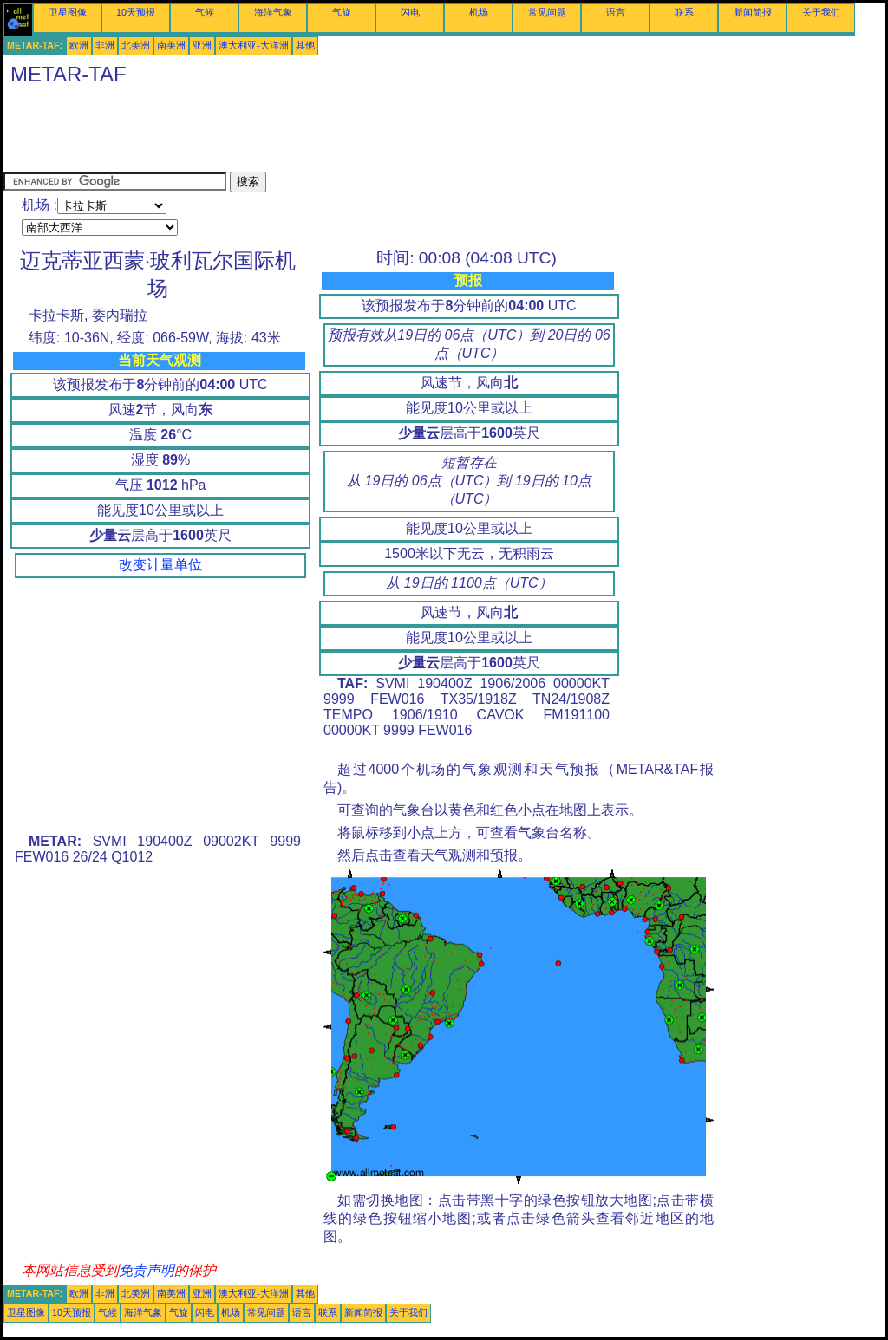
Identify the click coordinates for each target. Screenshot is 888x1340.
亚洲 (202, 45)
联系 (684, 12)
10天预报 (135, 12)
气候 (204, 12)
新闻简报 (753, 12)
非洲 (104, 45)
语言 (615, 12)
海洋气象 (273, 12)
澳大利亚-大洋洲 (254, 45)
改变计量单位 (160, 564)
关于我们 (821, 12)
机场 (478, 12)
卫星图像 (68, 12)
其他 (305, 45)
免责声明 (146, 1270)
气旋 (341, 12)
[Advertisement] (319, 133)
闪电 (410, 12)
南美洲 (171, 45)
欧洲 (78, 45)
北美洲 (135, 45)
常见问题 (547, 12)
